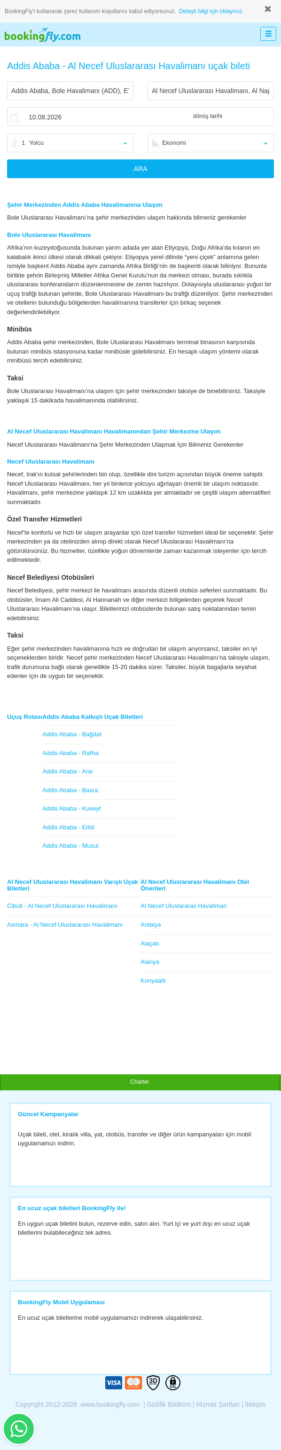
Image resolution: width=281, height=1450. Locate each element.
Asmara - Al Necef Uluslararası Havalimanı (65, 924)
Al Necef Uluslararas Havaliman (183, 905)
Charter (139, 1082)
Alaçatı (149, 943)
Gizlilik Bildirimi (169, 1404)
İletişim (255, 1404)
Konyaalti (152, 980)
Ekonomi (174, 142)
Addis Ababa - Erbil (68, 827)
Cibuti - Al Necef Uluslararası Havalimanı (62, 905)
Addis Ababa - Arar (67, 771)
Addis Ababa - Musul (70, 845)
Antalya (150, 924)
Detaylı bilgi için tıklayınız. (211, 11)
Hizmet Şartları (218, 1404)
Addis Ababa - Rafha (70, 753)
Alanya (149, 961)
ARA (141, 169)
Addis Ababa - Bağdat (71, 734)
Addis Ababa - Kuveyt (71, 808)
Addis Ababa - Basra (70, 790)
